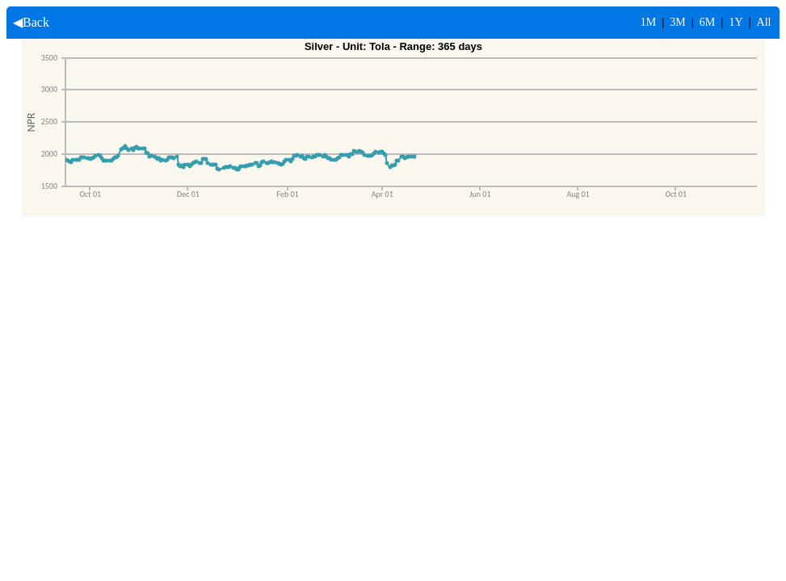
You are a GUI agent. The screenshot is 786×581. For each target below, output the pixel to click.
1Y (735, 22)
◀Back (27, 22)
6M (707, 22)
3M (677, 22)
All (764, 22)
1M (648, 22)
